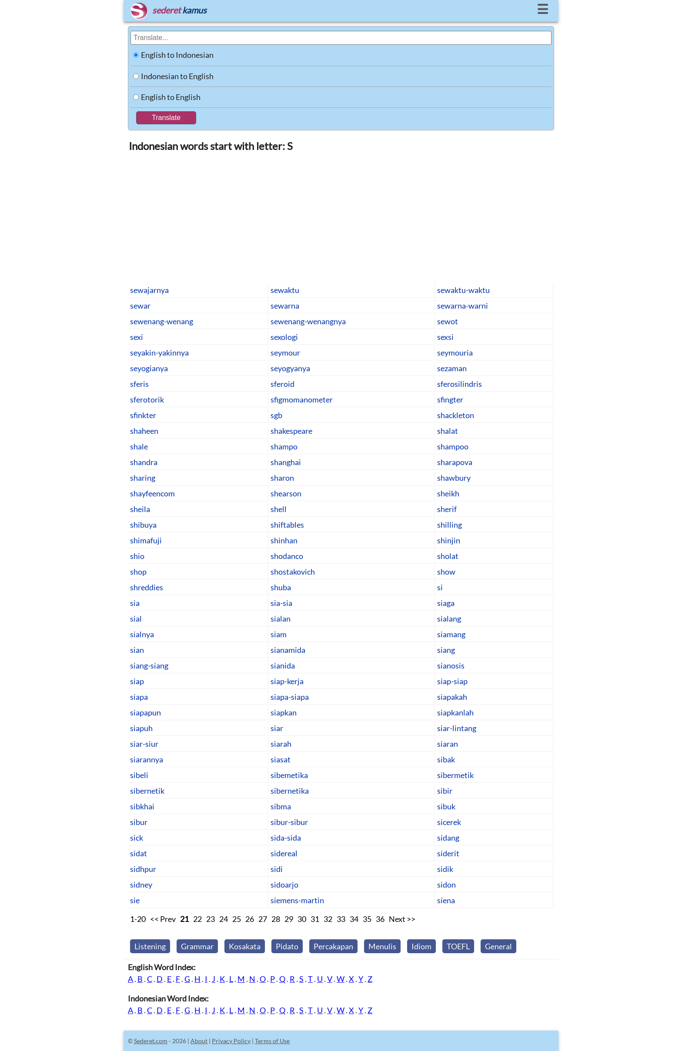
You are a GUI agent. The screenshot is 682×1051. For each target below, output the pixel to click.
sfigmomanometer (302, 399)
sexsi (445, 337)
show (446, 571)
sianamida (288, 650)
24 (223, 919)
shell (279, 509)
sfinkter (143, 415)
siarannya (146, 759)
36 (380, 919)
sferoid (282, 384)
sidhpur (143, 869)
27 (262, 919)
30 (302, 919)
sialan (281, 618)
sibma (281, 806)
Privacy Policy (231, 1040)
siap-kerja (287, 681)
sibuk (446, 806)
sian (137, 650)
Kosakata (245, 946)
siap (137, 681)
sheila (140, 509)
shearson (286, 493)
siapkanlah (455, 712)
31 (315, 919)
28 (275, 919)
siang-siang (149, 665)
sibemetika (289, 775)
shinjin (448, 540)
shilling (449, 524)
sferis (139, 384)
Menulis (382, 946)
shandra (143, 462)
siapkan (284, 712)
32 (328, 919)
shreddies (146, 587)
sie (135, 900)
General (498, 946)
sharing (142, 477)
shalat (447, 431)
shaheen (144, 431)
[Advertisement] (341, 217)
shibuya (143, 524)
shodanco (287, 556)
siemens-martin (297, 900)
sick (136, 837)
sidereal (284, 853)
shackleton (455, 415)
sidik (445, 869)
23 (210, 919)
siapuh (141, 728)
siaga (446, 603)
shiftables (287, 524)
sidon (446, 884)
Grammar (197, 946)
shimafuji (146, 540)
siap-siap (452, 681)
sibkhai (142, 806)
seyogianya (149, 368)
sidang (448, 837)
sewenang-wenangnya (308, 321)
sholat (447, 556)
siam (279, 634)
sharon (282, 477)
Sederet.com (150, 1040)
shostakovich (293, 571)
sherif (447, 509)
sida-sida (286, 837)
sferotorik (147, 399)
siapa (139, 697)
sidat (138, 853)
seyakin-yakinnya (159, 352)
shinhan (284, 540)
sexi (136, 337)
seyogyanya (290, 368)
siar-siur (144, 743)
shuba (281, 587)
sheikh (448, 493)
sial (136, 618)
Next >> (402, 919)
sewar (140, 305)
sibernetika (290, 790)
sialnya (142, 634)
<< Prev (163, 919)
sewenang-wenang (161, 321)
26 (249, 919)
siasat (281, 759)
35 (367, 919)
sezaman (452, 368)
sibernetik (147, 790)
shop (138, 571)
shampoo (452, 446)
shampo (284, 446)
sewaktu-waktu (463, 290)
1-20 (138, 919)
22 (197, 919)
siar (277, 728)
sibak (446, 759)
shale (139, 446)
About (199, 1040)
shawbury (454, 477)
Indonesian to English (177, 76)
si (440, 587)
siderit (448, 853)
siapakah (452, 697)
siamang (451, 634)
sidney (141, 884)
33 (341, 919)
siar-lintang (456, 728)
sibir (444, 790)
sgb (276, 415)
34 (354, 919)
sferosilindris (459, 384)
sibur (138, 822)
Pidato (287, 946)
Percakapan (333, 946)
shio (137, 556)
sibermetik (455, 775)
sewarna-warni (462, 305)
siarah (281, 743)
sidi (277, 869)
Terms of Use (272, 1040)
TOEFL (458, 946)
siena (446, 900)
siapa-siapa (290, 697)
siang (446, 650)
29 (288, 919)
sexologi (284, 337)
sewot (447, 321)
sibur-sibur (289, 822)
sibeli (139, 775)
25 (236, 919)
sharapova (454, 462)
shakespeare (291, 431)
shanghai (286, 462)
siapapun (145, 712)
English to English (171, 97)
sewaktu (285, 290)
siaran (447, 743)
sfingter (450, 399)
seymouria (455, 352)
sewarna (285, 305)
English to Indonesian (177, 55)
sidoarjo (284, 884)
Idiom (421, 946)
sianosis (451, 665)
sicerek (449, 822)
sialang (449, 618)
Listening (150, 946)
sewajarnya (149, 290)
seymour (285, 352)
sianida (283, 665)
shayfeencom (152, 493)
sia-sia (281, 603)
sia (135, 603)
